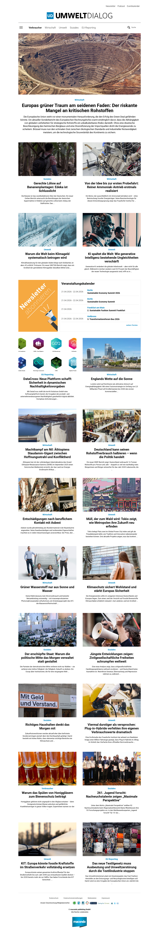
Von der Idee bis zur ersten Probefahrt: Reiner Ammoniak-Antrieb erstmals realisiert (112, 186)
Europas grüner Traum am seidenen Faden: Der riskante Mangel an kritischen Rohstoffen (79, 107)
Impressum (106, 897)
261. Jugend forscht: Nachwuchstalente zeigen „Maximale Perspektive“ (111, 795)
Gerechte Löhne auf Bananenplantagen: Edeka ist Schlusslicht (47, 186)
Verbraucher (35, 26)
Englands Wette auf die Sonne (111, 378)
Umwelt (63, 26)
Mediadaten (92, 897)
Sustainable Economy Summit (101, 301)
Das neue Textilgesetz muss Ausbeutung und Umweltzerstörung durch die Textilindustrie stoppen (111, 866)
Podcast (121, 6)
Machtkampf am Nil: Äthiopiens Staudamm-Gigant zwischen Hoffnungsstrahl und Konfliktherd (47, 452)
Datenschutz (53, 897)
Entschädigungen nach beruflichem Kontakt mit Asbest (47, 520)
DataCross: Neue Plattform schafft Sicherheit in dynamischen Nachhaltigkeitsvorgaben (47, 381)
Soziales (74, 26)
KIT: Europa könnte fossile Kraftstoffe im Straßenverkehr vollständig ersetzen (47, 864)
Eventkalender (133, 6)
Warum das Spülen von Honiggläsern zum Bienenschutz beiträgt (47, 793)
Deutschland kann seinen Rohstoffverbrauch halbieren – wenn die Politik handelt (111, 452)
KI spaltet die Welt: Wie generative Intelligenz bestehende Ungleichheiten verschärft (111, 256)
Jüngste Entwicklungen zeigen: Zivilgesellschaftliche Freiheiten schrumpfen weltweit (111, 656)
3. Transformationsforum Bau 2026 (103, 318)
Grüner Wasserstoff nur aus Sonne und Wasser (47, 588)
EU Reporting (47, 373)
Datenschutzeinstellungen (73, 897)
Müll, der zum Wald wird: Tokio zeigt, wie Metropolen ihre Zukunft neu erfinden (111, 521)
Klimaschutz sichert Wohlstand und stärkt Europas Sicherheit (111, 588)
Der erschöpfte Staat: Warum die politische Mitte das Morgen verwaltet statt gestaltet (47, 656)
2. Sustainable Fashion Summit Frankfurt (106, 309)
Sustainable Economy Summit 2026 (103, 292)
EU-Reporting (89, 26)
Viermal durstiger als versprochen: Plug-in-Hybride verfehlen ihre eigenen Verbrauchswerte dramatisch (112, 727)
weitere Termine (131, 324)
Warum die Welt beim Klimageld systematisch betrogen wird (47, 254)
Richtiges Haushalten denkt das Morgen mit (47, 725)
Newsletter (110, 6)
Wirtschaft (50, 26)
